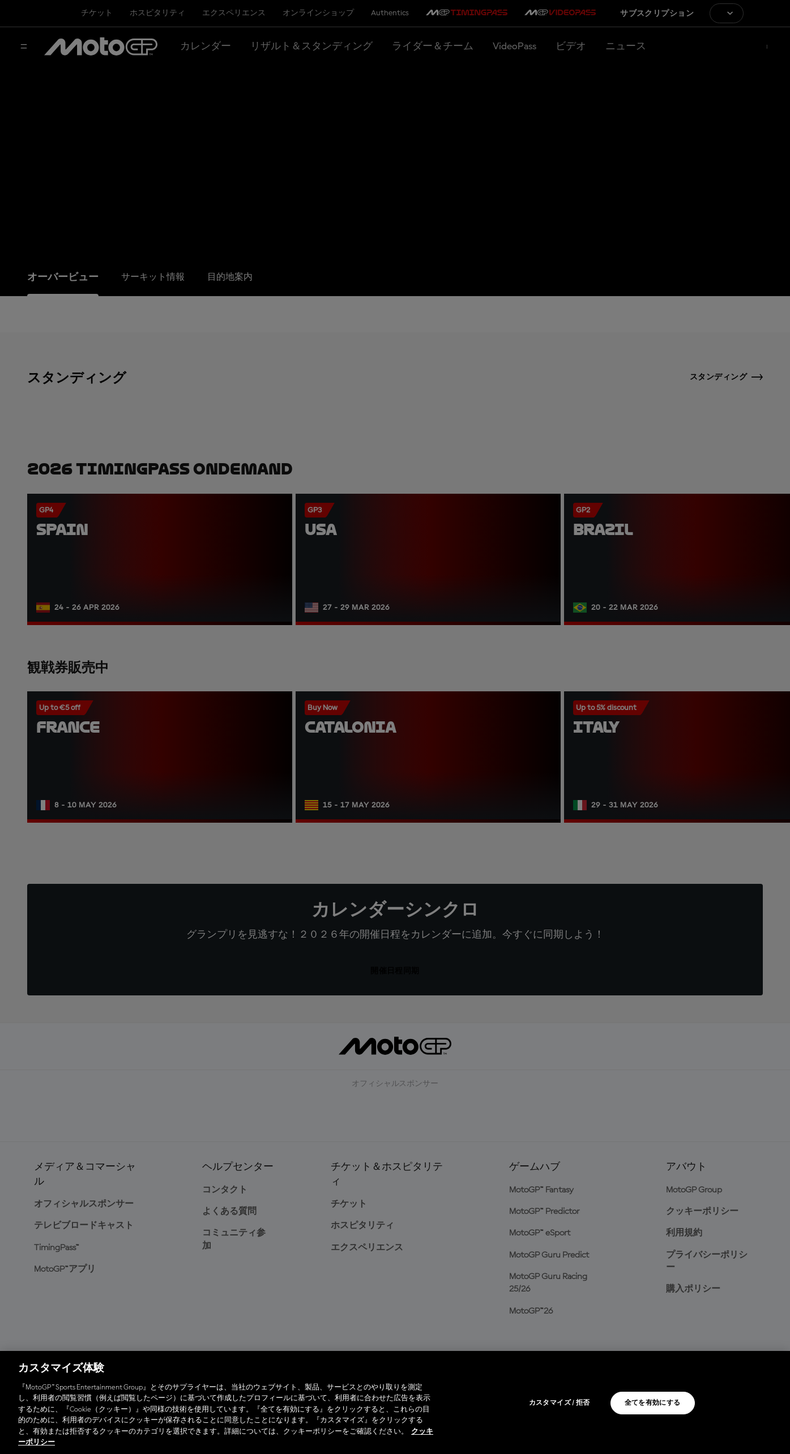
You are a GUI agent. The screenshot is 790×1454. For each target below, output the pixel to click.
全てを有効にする (653, 1403)
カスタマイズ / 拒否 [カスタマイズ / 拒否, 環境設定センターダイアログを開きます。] (559, 1403)
